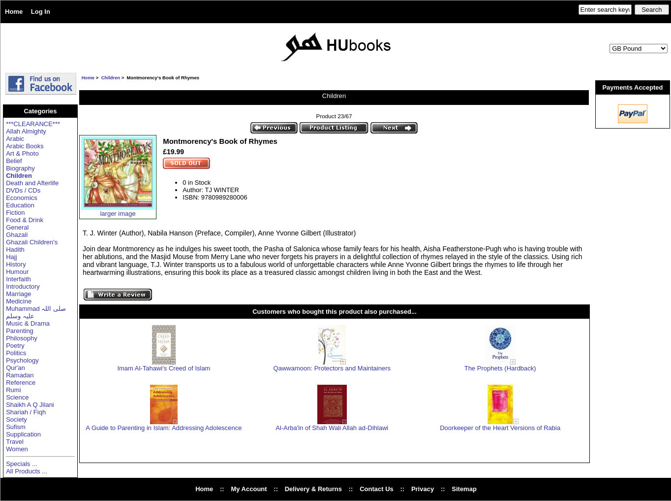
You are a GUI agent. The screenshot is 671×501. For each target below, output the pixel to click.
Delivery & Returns (313, 489)
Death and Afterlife (32, 183)
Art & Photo (22, 153)
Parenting (19, 330)
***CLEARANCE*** (33, 124)
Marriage (18, 294)
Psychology (22, 360)
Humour (17, 271)
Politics (16, 353)
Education (20, 205)
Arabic (15, 138)
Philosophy (21, 338)
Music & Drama (28, 323)
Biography (20, 168)
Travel (15, 441)
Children (111, 77)
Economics (21, 197)
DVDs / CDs (23, 190)
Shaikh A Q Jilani (30, 404)
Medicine (18, 301)
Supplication (23, 434)
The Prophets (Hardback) (500, 368)
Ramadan (19, 375)
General (17, 227)
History (16, 264)
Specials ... (21, 464)
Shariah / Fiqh (26, 412)
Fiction (15, 212)
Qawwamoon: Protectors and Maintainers (332, 368)
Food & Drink (24, 220)
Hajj (11, 257)
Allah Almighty (26, 131)
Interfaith (18, 279)
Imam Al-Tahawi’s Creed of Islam (163, 368)
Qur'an (15, 367)
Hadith (15, 249)
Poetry (15, 345)
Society (16, 419)
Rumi (13, 390)
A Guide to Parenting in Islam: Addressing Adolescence (164, 428)
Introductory (23, 286)
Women (17, 449)
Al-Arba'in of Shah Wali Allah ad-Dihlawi (331, 428)
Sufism (16, 427)
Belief (14, 161)
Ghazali (17, 234)
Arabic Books (25, 146)
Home (14, 11)
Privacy (422, 489)
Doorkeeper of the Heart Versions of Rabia (500, 428)
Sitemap (464, 489)
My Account (249, 489)
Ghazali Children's (32, 242)
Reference (20, 382)
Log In (40, 11)
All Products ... (26, 471)
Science (17, 397)
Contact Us (377, 489)
